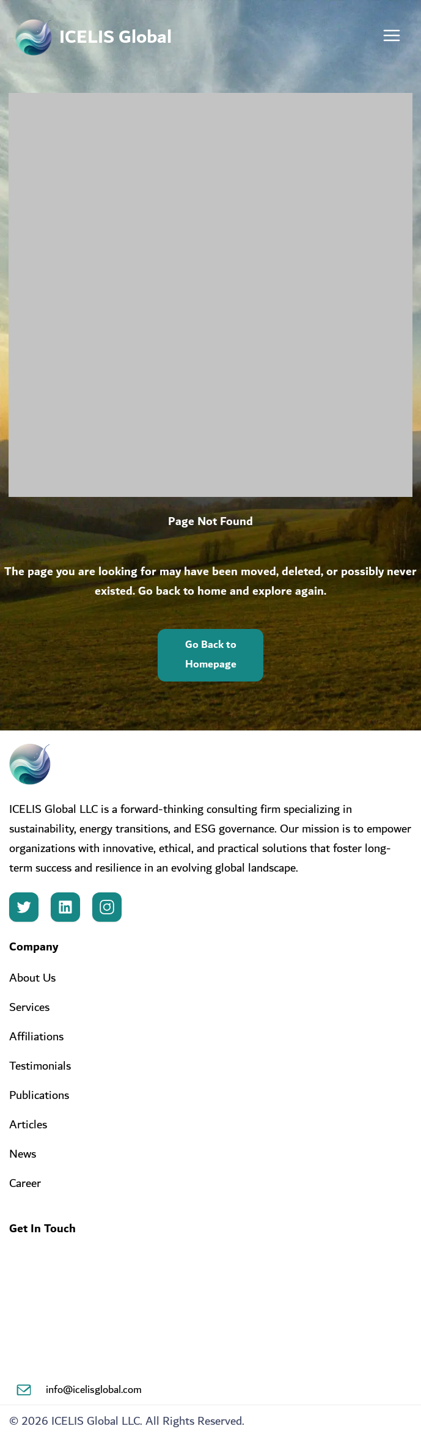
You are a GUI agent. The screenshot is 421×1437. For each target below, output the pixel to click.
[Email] (23, 1390)
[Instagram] (107, 907)
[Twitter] (23, 907)
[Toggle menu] (391, 37)
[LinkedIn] (65, 907)
